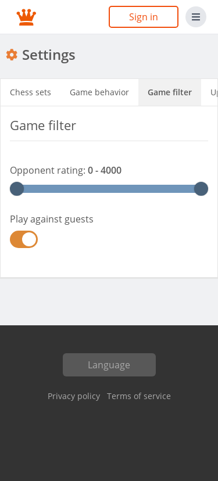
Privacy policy (74, 395)
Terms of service (139, 395)
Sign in (143, 16)
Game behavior (99, 92)
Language (109, 364)
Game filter (170, 92)
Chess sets (30, 92)
